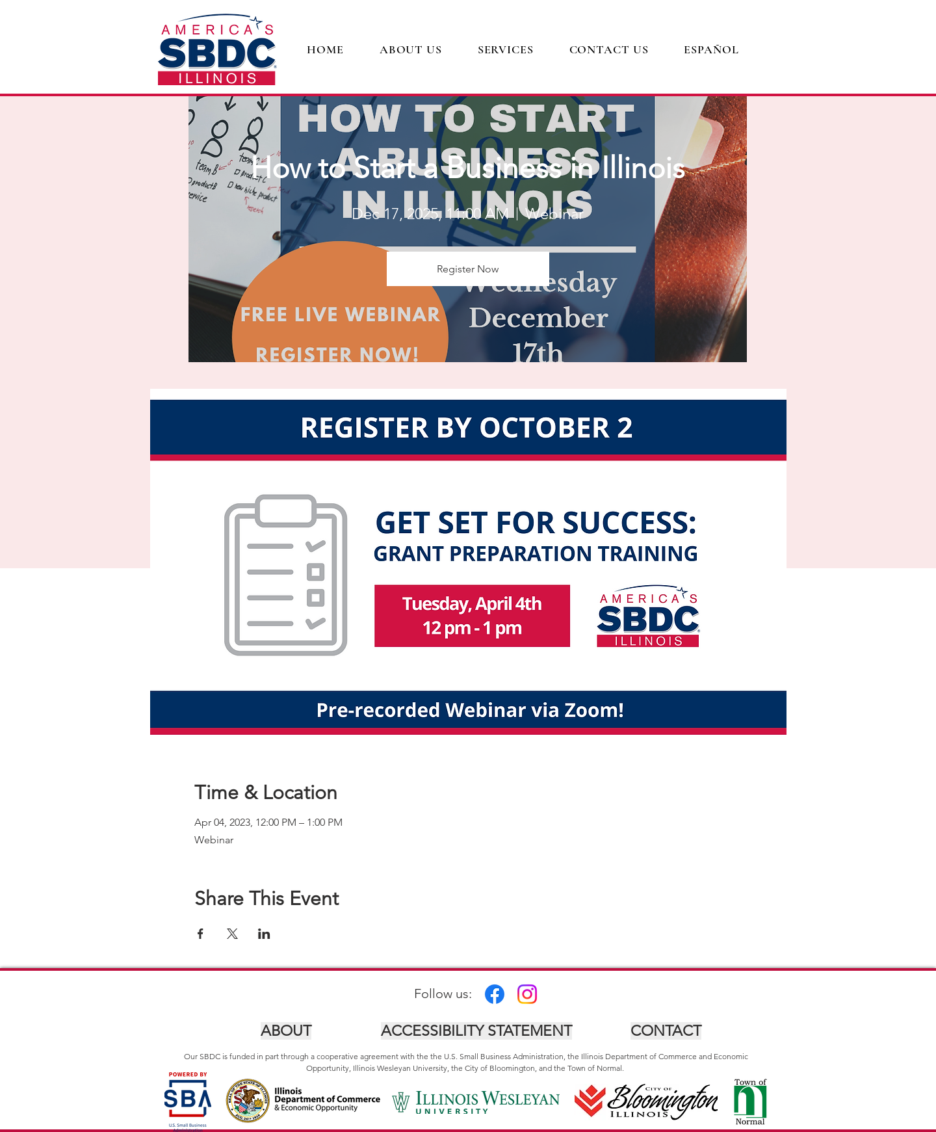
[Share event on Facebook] (200, 933)
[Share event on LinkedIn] (264, 933)
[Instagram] (527, 994)
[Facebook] (495, 994)
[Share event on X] (232, 933)
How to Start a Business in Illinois (467, 168)
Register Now (468, 269)
